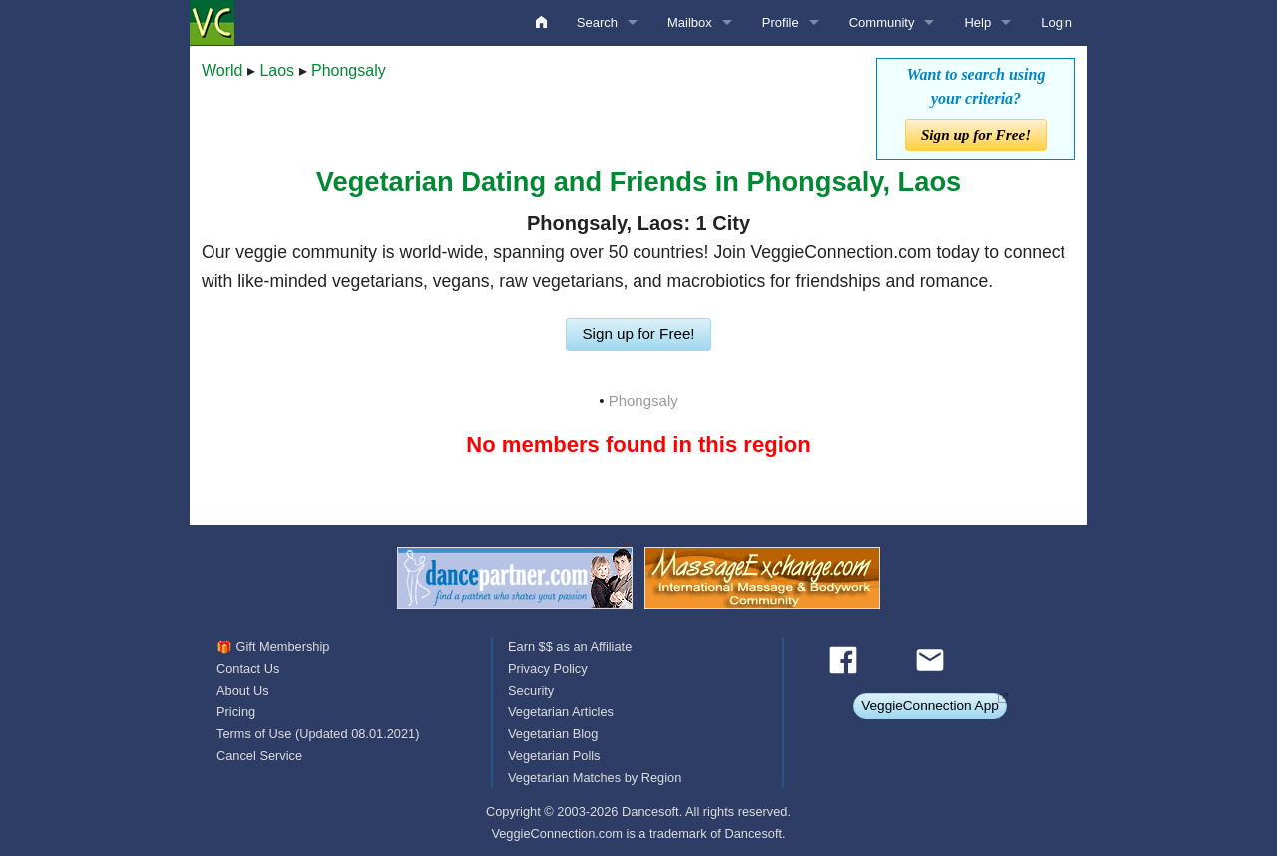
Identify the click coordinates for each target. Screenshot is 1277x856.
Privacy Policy (548, 668)
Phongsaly (348, 70)
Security (531, 690)
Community (882, 22)
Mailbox (689, 22)
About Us (242, 690)
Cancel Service (259, 755)
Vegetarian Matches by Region (594, 777)
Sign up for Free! (976, 134)
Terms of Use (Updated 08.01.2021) (317, 733)
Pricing (235, 711)
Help (977, 22)
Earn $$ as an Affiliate (570, 647)
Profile (780, 22)
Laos (276, 70)
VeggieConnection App (930, 705)
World (222, 70)
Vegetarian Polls (554, 755)
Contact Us (247, 668)
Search (597, 22)
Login (1056, 22)
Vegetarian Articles (561, 711)
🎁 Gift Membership (272, 647)
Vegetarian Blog (553, 733)
